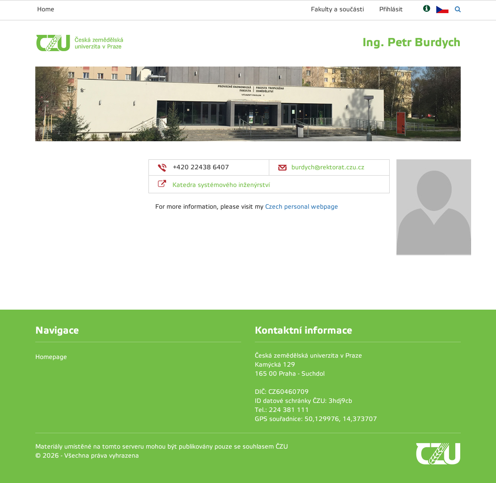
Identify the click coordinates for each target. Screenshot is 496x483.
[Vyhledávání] (458, 9)
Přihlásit (391, 9)
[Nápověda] (426, 9)
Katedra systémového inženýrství (221, 185)
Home (45, 9)
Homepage (51, 357)
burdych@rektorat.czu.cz (327, 167)
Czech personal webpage (301, 206)
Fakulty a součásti (337, 9)
